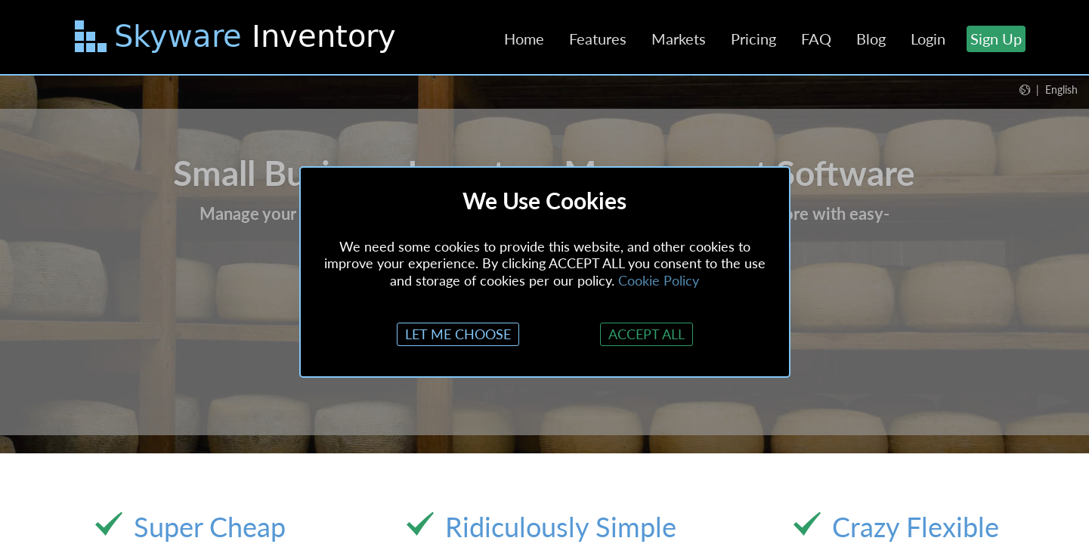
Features (597, 38)
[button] (1048, 89)
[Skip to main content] (237, 39)
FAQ (816, 38)
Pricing (753, 38)
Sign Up (996, 38)
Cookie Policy (658, 280)
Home (524, 38)
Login (928, 38)
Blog (871, 38)
